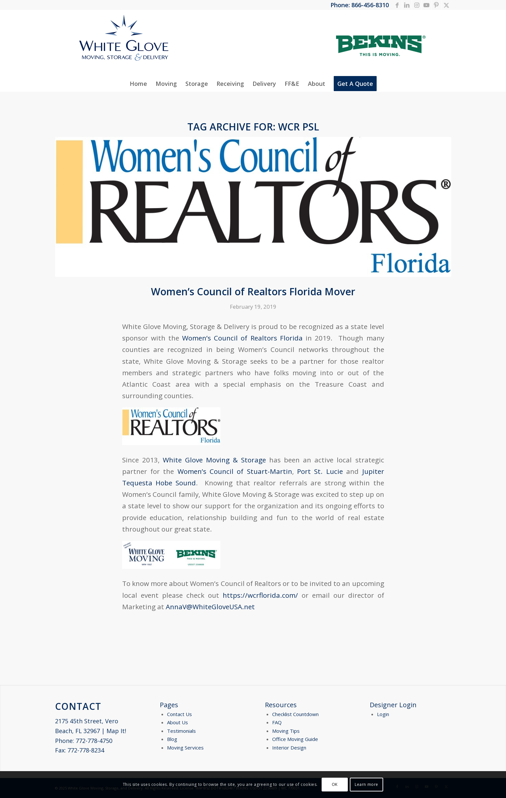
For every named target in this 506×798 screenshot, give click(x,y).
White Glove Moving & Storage (214, 459)
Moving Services (185, 747)
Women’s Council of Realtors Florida (241, 337)
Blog (172, 739)
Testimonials (181, 731)
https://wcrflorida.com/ (260, 595)
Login (383, 714)
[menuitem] (138, 83)
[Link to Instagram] (417, 5)
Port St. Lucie (320, 471)
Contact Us (179, 714)
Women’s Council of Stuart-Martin (235, 471)
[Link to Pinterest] (436, 5)
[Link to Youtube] (426, 5)
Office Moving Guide (295, 739)
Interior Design (289, 747)
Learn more (366, 784)
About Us (177, 722)
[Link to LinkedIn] (407, 5)
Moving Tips (286, 731)
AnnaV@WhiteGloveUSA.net (210, 606)
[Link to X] (446, 5)
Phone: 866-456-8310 (359, 5)
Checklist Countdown (295, 714)
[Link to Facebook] (397, 5)
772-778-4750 (94, 741)
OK (335, 784)
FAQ (277, 722)
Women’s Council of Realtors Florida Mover (253, 291)
